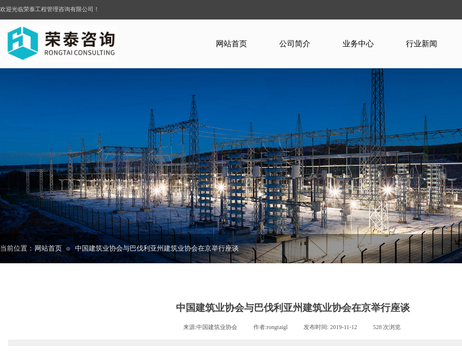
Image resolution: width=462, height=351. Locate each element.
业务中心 (358, 43)
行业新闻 (421, 43)
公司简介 (294, 43)
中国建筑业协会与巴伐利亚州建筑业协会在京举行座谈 (157, 248)
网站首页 (231, 43)
